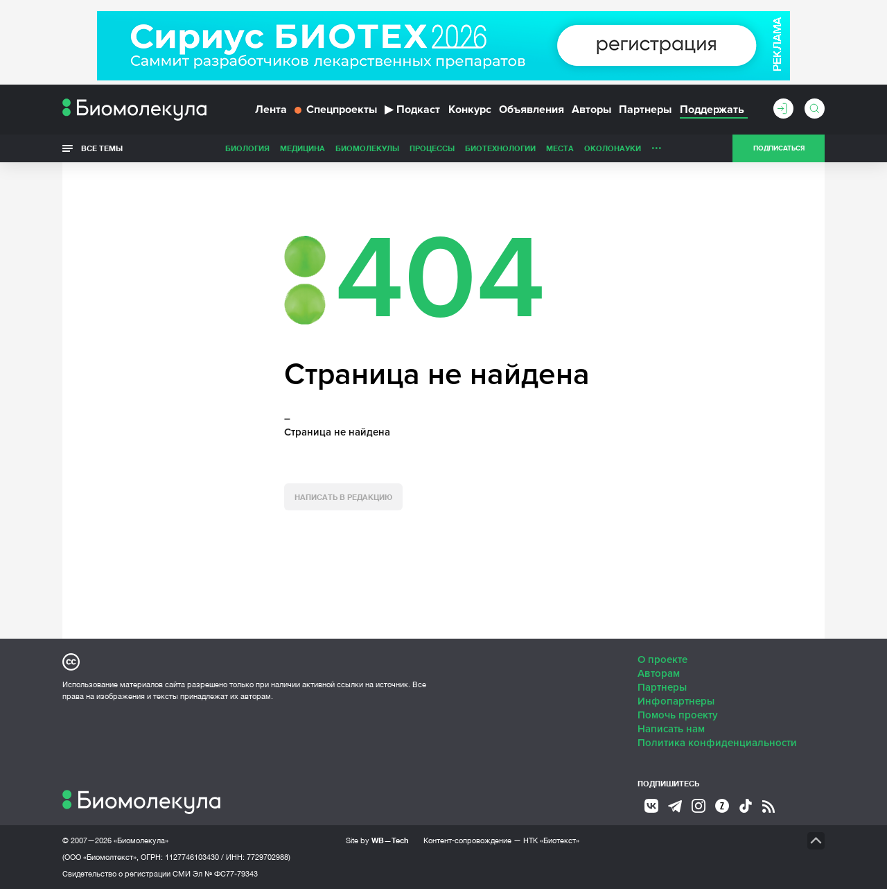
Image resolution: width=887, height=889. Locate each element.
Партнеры (645, 109)
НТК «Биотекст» (551, 840)
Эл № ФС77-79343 (225, 874)
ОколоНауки (612, 148)
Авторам (659, 673)
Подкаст (412, 109)
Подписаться (779, 148)
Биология (247, 148)
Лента (271, 109)
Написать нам (671, 729)
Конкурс (469, 109)
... (656, 145)
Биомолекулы (367, 148)
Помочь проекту (678, 715)
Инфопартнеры (676, 701)
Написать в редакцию (343, 496)
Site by (377, 840)
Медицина (302, 148)
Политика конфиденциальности (717, 742)
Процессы (432, 148)
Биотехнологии (500, 148)
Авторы (591, 109)
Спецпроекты (336, 109)
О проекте (662, 659)
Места (560, 148)
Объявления (531, 109)
